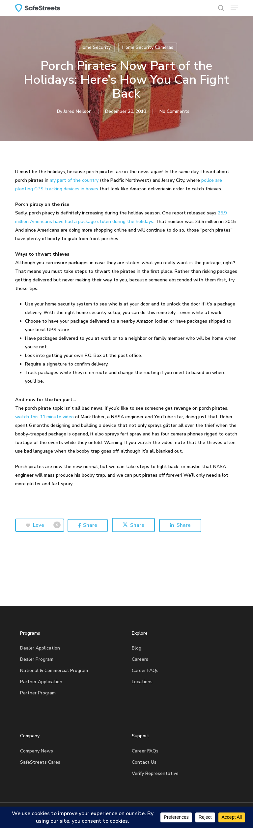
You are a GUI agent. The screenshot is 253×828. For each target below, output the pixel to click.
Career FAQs (145, 670)
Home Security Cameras (147, 47)
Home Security (95, 47)
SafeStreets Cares (40, 762)
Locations (142, 682)
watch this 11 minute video (45, 417)
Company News (36, 751)
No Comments (174, 111)
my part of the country (75, 180)
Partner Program (38, 693)
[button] (234, 8)
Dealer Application (40, 648)
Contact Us (144, 762)
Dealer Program (36, 659)
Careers (140, 659)
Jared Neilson (78, 111)
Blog (136, 648)
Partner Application (41, 682)
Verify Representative (155, 773)
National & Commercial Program (54, 670)
